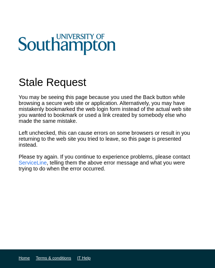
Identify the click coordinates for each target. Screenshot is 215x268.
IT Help (84, 258)
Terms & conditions (53, 258)
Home (24, 258)
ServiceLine (33, 163)
